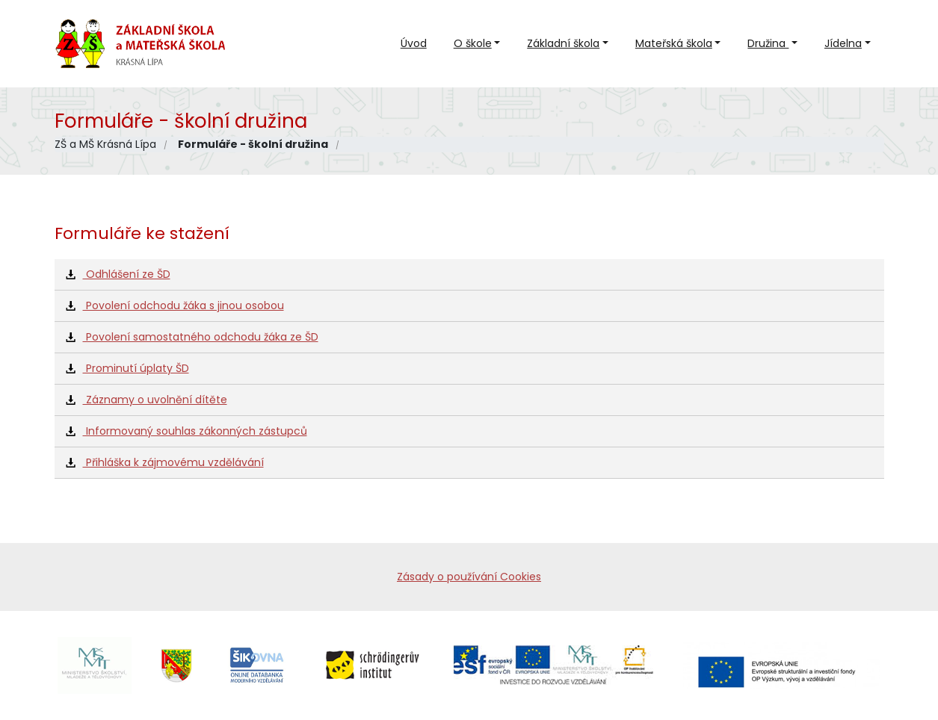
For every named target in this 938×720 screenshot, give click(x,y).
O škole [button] (473, 43)
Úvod (414, 43)
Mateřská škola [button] (673, 43)
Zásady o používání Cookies (469, 576)
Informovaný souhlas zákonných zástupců (186, 430)
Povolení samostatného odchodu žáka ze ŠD (192, 336)
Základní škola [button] (563, 43)
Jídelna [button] (843, 43)
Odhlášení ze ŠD (118, 274)
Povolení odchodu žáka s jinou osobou (175, 305)
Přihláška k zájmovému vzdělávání (165, 462)
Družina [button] (768, 43)
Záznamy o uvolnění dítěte (146, 399)
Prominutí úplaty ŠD (127, 368)
